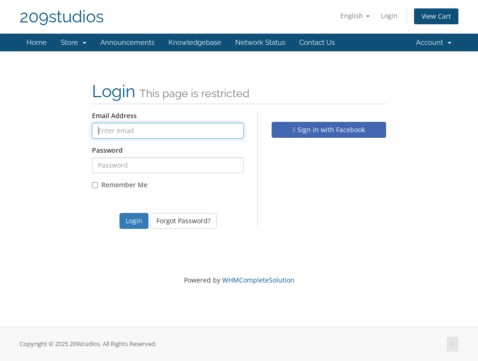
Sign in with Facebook (329, 129)
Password (107, 150)
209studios (62, 17)
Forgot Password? (183, 220)
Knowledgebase (195, 42)
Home (37, 42)
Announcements (127, 42)
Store (73, 42)
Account (433, 42)
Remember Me (120, 184)
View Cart (436, 16)
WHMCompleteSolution (258, 280)
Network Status (260, 42)
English (355, 15)
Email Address (114, 115)
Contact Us (317, 42)
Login (389, 15)
